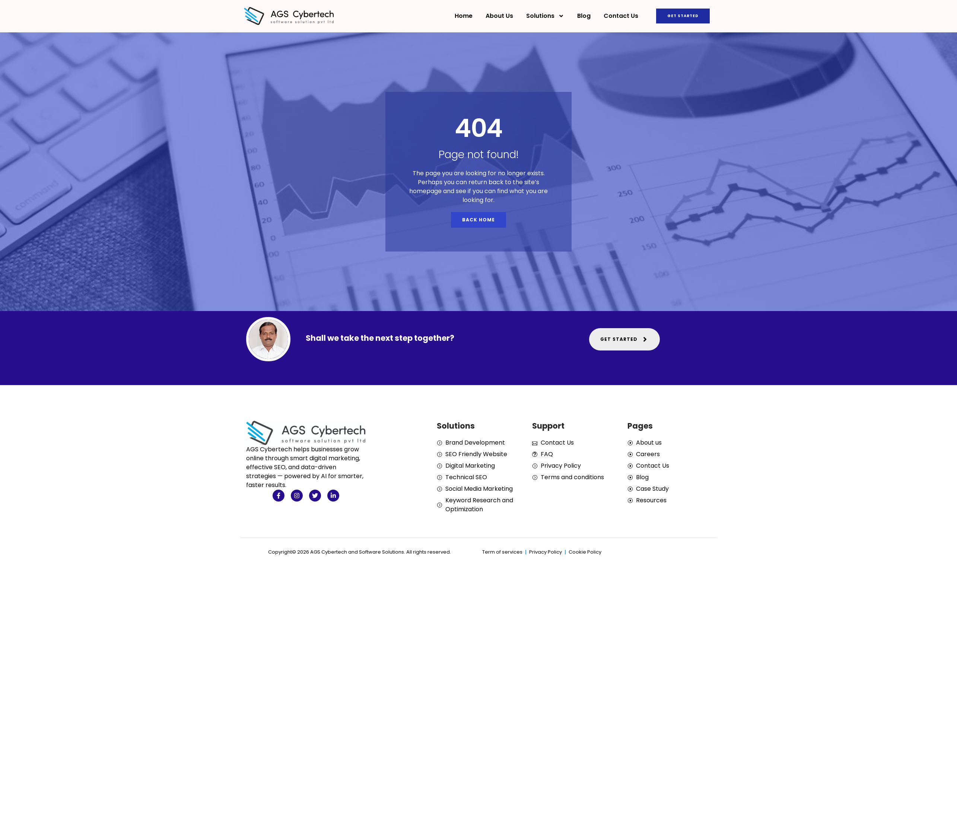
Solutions (545, 16)
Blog (584, 16)
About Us (499, 16)
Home (464, 16)
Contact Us (621, 16)
